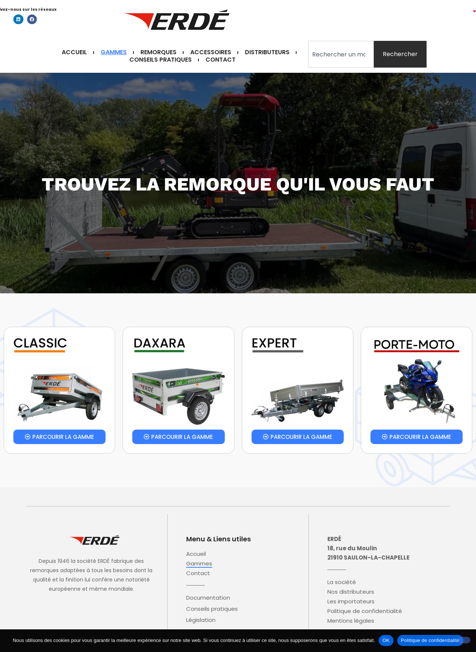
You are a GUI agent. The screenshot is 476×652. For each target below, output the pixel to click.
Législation (201, 620)
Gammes (114, 52)
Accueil (74, 52)
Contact (220, 59)
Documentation (208, 598)
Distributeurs (267, 52)
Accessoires (210, 52)
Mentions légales (350, 621)
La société (341, 582)
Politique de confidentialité (364, 611)
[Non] (464, 640)
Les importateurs (351, 601)
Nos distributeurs (350, 592)
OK (385, 640)
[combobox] (341, 54)
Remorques (158, 52)
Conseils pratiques (160, 59)
